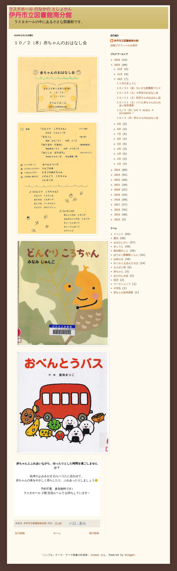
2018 (118, 199)
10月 (120, 79)
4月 (119, 149)
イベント (118, 234)
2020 (118, 189)
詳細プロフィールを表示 (123, 45)
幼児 (116, 280)
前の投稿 (94, 533)
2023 (118, 175)
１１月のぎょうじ (126, 83)
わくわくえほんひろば (126, 263)
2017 (118, 204)
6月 (119, 139)
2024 (118, 170)
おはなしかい (121, 242)
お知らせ (118, 259)
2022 (118, 180)
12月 (120, 69)
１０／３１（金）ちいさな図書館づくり (140, 88)
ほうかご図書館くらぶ (126, 255)
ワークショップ (122, 284)
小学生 (117, 288)
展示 (116, 238)
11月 (120, 74)
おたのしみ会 (121, 275)
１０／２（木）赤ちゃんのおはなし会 (137, 118)
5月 (119, 144)
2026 (118, 60)
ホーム (57, 533)
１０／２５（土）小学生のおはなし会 (137, 92)
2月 (119, 159)
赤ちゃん (118, 271)
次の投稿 (20, 533)
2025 (118, 65)
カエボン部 (120, 267)
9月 (119, 124)
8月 (119, 129)
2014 (118, 219)
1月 (119, 163)
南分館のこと (121, 250)
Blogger (130, 555)
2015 (118, 214)
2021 (118, 184)
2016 (118, 209)
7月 (119, 134)
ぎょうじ (118, 246)
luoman (94, 555)
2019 (118, 194)
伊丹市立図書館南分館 (126, 40)
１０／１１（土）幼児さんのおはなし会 (139, 97)
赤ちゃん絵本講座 (123, 292)
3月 (119, 153)
